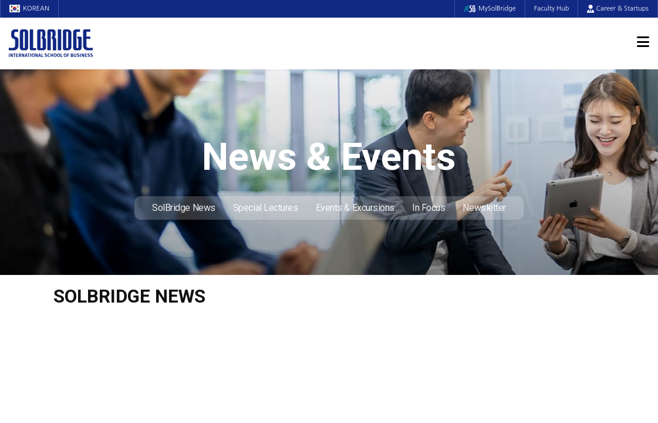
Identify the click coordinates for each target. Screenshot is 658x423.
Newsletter (484, 207)
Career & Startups (618, 8)
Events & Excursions (355, 207)
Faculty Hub (551, 8)
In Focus (428, 207)
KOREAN (29, 8)
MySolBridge (490, 8)
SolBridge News (183, 207)
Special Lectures (265, 207)
